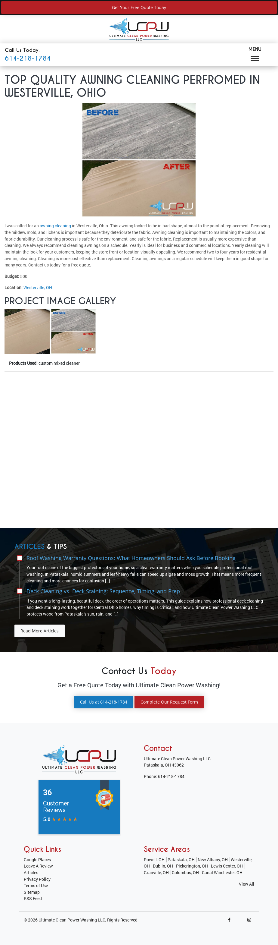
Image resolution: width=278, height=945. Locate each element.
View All (246, 884)
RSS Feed (33, 898)
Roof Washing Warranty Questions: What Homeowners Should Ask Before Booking (131, 558)
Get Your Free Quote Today (139, 7)
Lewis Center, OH (227, 866)
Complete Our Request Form (169, 702)
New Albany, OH (213, 859)
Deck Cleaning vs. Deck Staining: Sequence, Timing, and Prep (103, 591)
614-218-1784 (28, 58)
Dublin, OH (163, 866)
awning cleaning (55, 225)
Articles (31, 872)
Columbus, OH (185, 872)
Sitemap (32, 892)
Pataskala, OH (181, 859)
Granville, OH (156, 872)
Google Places (37, 859)
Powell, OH (154, 859)
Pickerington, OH (192, 866)
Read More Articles (39, 631)
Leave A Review (38, 866)
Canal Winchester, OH (222, 872)
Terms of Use (36, 885)
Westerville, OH (37, 287)
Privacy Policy (37, 879)
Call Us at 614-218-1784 (103, 702)
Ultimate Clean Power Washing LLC (72, 920)
